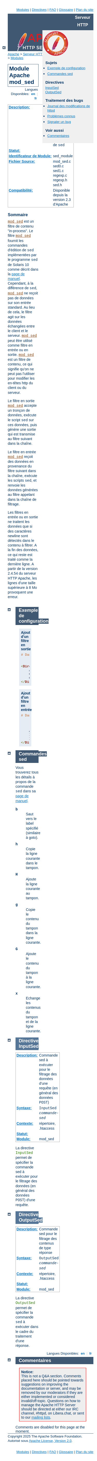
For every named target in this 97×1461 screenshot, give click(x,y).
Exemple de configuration (66, 68)
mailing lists (41, 1417)
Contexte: (25, 1123)
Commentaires (58, 136)
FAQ (52, 10)
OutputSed (53, 92)
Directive (29, 1040)
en (33, 94)
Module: (24, 1139)
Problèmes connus (61, 116)
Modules (22, 10)
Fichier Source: (22, 161)
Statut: (14, 151)
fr (36, 98)
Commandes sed (60, 74)
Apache (13, 54)
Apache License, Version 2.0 (50, 1441)
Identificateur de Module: (30, 156)
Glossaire (66, 10)
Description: (19, 107)
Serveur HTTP (33, 54)
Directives (39, 10)
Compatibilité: (21, 190)
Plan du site (84, 10)
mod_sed (15, 222)
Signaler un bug (59, 122)
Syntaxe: (24, 1108)
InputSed (52, 88)
